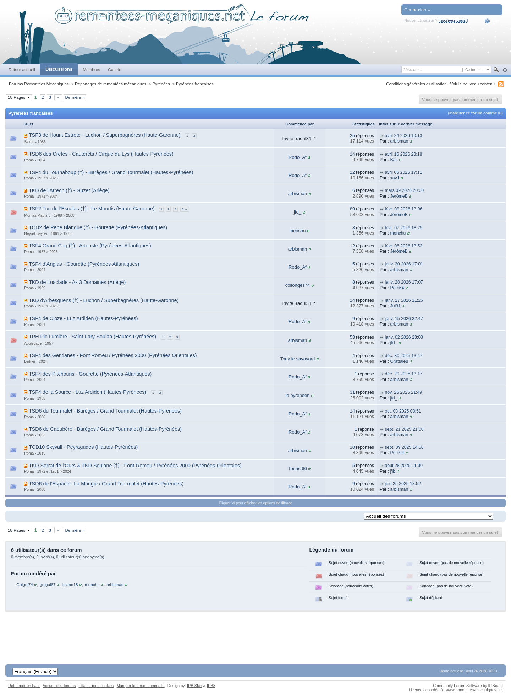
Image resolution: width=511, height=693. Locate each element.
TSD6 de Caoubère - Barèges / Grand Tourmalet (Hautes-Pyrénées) (105, 429)
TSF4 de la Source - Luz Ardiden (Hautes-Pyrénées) (87, 392)
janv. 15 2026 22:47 (404, 318)
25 (352, 135)
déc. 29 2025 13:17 (403, 373)
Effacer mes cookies (96, 685)
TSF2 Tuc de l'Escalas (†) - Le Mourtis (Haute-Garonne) (92, 208)
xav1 (394, 178)
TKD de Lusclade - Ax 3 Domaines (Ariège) (77, 282)
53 (352, 337)
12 (352, 172)
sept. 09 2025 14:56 (404, 447)
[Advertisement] (255, 633)
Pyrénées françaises (195, 83)
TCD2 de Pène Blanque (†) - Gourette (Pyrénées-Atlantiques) (98, 227)
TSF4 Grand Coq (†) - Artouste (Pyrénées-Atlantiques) (90, 245)
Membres (91, 69)
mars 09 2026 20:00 (404, 190)
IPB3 (211, 685)
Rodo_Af (298, 157)
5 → (185, 209)
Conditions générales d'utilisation (416, 83)
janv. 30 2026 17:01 (404, 264)
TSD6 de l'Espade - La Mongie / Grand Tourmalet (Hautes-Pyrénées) (106, 484)
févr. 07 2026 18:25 (403, 227)
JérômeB (398, 196)
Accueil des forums (59, 685)
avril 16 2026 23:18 (403, 154)
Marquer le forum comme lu (141, 685)
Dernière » (75, 97)
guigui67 (47, 584)
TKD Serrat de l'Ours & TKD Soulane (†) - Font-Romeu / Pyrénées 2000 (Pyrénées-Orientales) (135, 465)
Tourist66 (297, 468)
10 (352, 447)
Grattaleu (399, 361)
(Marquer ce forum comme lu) (475, 113)
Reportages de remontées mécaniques (110, 83)
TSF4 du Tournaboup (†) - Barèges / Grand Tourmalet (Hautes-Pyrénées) (111, 172)
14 (352, 154)
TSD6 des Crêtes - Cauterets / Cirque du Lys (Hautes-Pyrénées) (101, 154)
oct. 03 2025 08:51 (403, 411)
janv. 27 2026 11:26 (404, 300)
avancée (504, 70)
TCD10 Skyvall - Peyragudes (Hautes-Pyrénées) (83, 447)
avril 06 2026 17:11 (403, 172)
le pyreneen (297, 395)
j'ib (392, 471)
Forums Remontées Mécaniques (39, 83)
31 (352, 392)
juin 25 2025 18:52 (403, 483)
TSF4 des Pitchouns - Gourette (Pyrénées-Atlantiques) (90, 374)
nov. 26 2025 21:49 (403, 392)
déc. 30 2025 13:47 (403, 355)
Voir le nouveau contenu (472, 83)
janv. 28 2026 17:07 (404, 282)
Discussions (58, 69)
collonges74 (297, 285)
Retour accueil (22, 69)
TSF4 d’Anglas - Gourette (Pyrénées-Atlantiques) (84, 264)
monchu (297, 230)
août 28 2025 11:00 (403, 465)
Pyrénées (161, 83)
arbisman (399, 141)
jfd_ (297, 212)
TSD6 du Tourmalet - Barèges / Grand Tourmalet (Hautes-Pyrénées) (105, 411)
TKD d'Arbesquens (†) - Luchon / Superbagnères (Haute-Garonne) (103, 300)
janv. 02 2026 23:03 (404, 337)
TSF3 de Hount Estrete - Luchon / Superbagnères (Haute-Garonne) (105, 135)
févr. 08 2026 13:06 (403, 208)
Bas (393, 159)
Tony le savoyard (297, 358)
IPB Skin (194, 685)
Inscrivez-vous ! (453, 20)
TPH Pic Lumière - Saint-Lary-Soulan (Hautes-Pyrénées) (92, 336)
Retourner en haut (24, 685)
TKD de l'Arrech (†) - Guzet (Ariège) (69, 190)
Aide (492, 21)
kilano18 (70, 584)
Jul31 (395, 305)
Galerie (114, 69)
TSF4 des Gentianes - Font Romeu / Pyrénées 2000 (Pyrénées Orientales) (113, 355)
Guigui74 (24, 584)
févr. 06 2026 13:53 (403, 245)
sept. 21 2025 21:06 (404, 429)
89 (352, 208)
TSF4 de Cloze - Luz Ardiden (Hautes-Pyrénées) (83, 318)
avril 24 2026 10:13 (403, 135)
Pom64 (397, 287)
